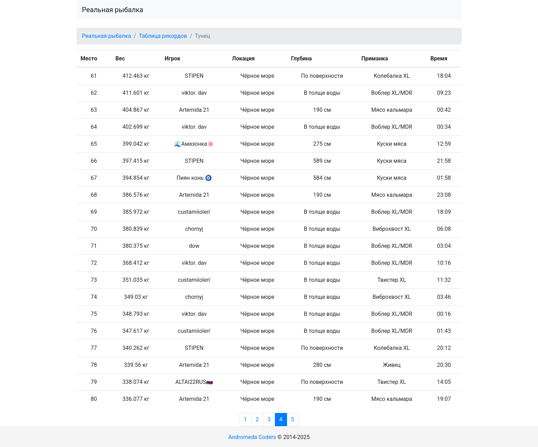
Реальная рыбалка (112, 10)
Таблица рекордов (163, 36)
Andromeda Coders (252, 437)
